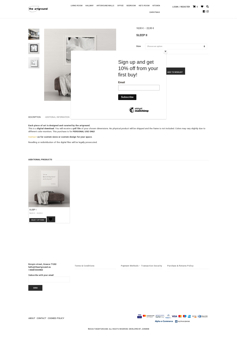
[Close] (165, 51)
